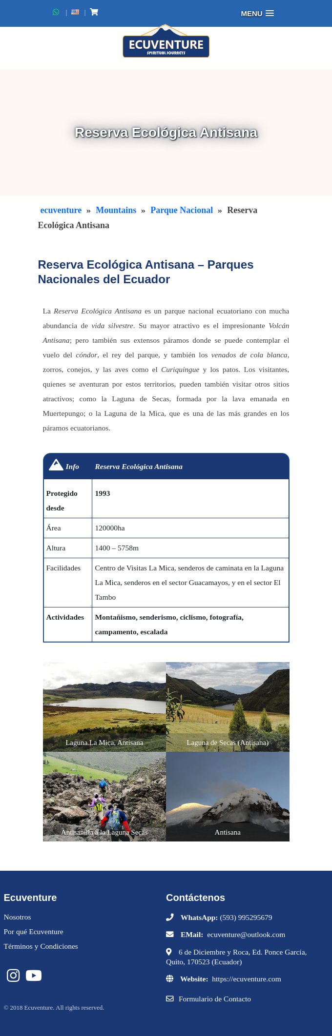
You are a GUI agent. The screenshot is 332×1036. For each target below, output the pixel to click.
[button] (257, 13)
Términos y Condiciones (41, 946)
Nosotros (17, 917)
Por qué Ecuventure (33, 931)
